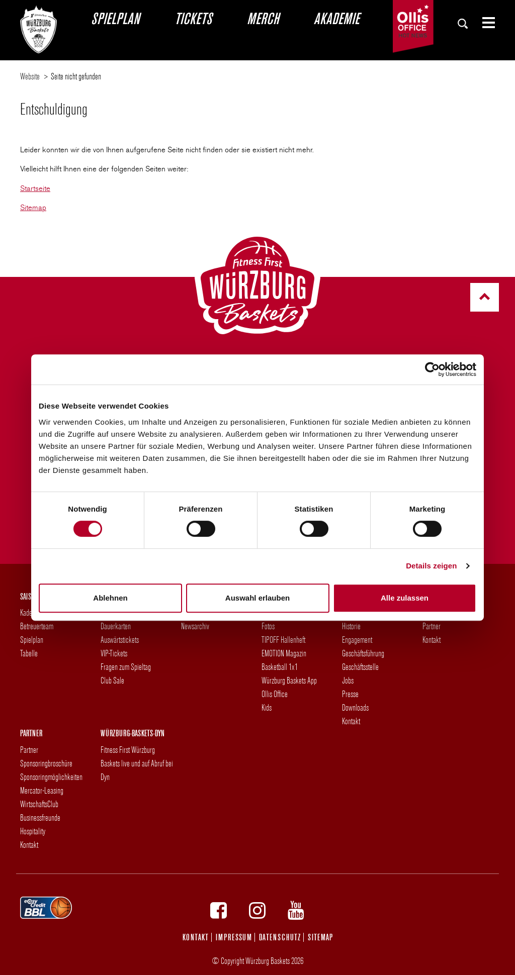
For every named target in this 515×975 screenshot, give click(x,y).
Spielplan (115, 18)
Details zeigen (431, 565)
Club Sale (112, 680)
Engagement (357, 639)
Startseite (35, 188)
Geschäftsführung (363, 653)
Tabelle (29, 653)
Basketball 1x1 (280, 666)
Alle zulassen (404, 598)
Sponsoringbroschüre (46, 763)
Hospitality (32, 831)
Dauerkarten (116, 626)
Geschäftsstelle (360, 666)
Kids (267, 707)
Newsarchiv (195, 626)
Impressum (234, 937)
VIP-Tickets (114, 653)
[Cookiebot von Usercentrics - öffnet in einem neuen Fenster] (432, 369)
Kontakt (351, 721)
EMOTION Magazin (284, 653)
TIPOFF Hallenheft (283, 639)
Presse (350, 694)
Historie (351, 626)
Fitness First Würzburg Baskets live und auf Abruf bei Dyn (137, 763)
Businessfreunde (40, 817)
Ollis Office (275, 694)
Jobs (348, 680)
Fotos (268, 626)
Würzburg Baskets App (289, 680)
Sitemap (33, 208)
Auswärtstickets (120, 639)
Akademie (336, 18)
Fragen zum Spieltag (126, 666)
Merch (263, 18)
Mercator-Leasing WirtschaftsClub (41, 797)
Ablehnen (110, 598)
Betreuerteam (36, 626)
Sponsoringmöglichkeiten (51, 777)
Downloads (355, 707)
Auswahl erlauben (257, 598)
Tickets (193, 18)
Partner (431, 626)
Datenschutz (280, 937)
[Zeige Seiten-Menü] (484, 23)
